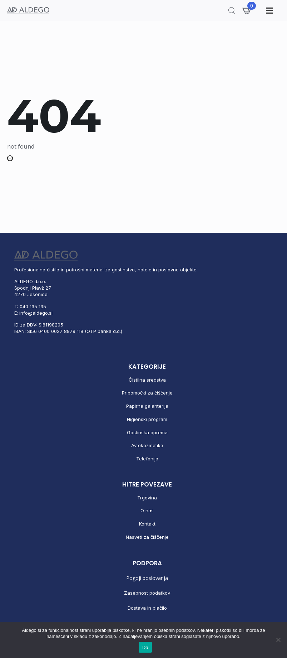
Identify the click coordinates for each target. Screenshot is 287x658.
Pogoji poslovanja (147, 578)
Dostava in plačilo (147, 608)
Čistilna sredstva (147, 380)
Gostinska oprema (147, 432)
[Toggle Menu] (268, 10)
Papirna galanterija (147, 406)
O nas (147, 510)
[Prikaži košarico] (247, 10)
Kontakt (147, 524)
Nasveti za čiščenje (147, 537)
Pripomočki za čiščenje (147, 393)
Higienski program (147, 419)
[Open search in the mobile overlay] (232, 10)
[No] (278, 639)
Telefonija (147, 458)
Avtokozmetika (147, 445)
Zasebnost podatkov (147, 593)
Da (145, 647)
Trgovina (147, 497)
